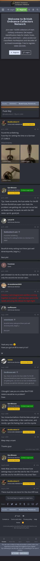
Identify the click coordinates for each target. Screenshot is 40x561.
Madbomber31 (9, 114)
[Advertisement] (20, 80)
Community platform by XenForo (20, 526)
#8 (38, 414)
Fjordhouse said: (10, 372)
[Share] (35, 129)
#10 (37, 465)
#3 (38, 227)
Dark (17, 516)
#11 (37, 488)
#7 (38, 367)
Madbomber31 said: (11, 232)
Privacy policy (27, 519)
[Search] (37, 10)
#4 (38, 271)
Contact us (5, 519)
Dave (27, 528)
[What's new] (33, 10)
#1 (38, 129)
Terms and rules (16, 519)
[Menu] (2, 9)
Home (18, 522)
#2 (38, 198)
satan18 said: (8, 320)
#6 (38, 315)
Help (35, 519)
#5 (38, 291)
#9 (38, 437)
